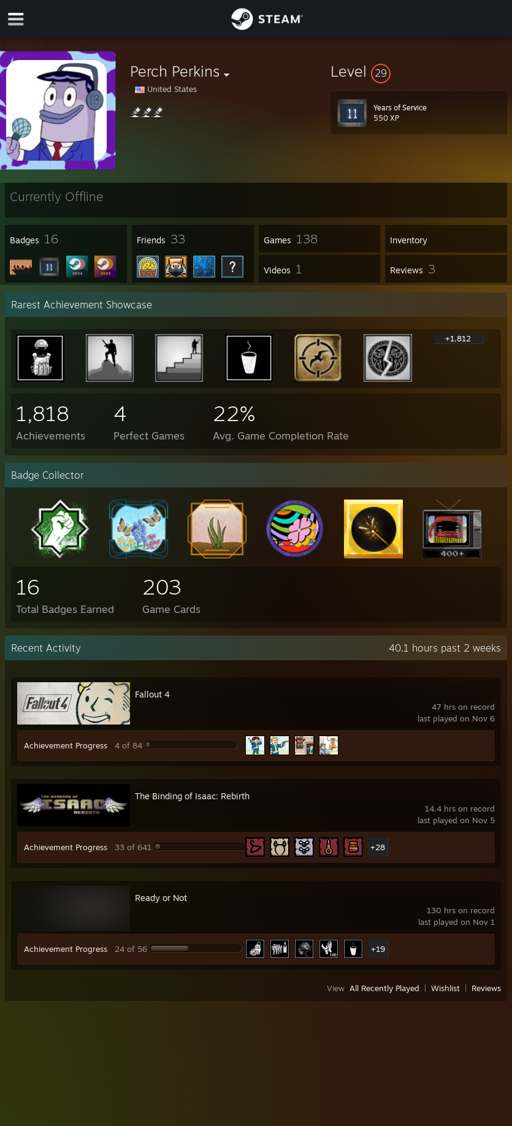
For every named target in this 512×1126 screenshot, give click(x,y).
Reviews (486, 988)
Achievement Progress (65, 745)
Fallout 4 (152, 694)
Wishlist (445, 988)
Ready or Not (161, 897)
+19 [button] (378, 949)
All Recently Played (384, 988)
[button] (419, 71)
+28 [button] (377, 847)
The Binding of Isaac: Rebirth (192, 796)
